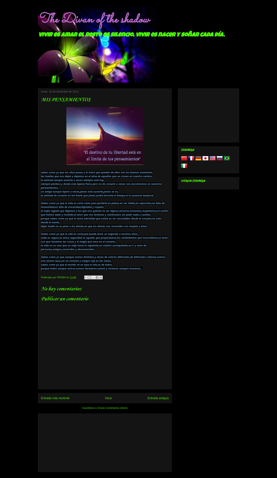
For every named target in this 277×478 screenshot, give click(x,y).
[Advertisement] (105, 442)
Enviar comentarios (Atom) (113, 407)
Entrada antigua (158, 398)
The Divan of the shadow (93, 20)
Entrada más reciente (55, 398)
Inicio (108, 398)
